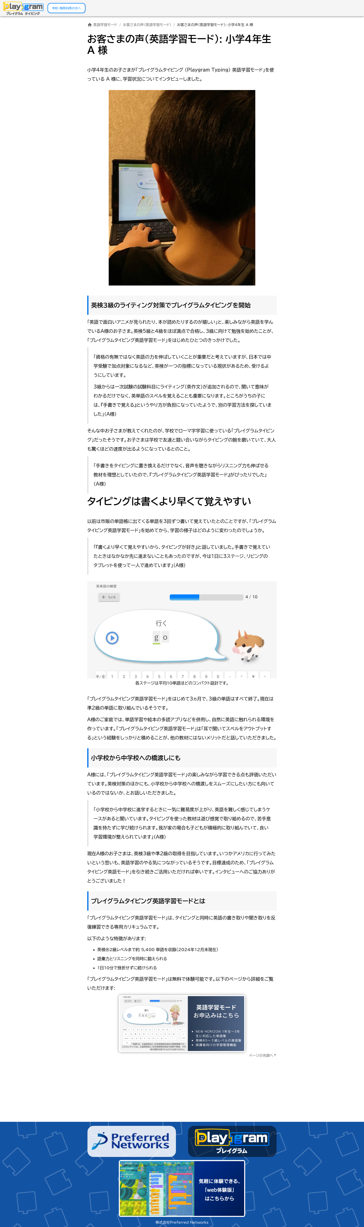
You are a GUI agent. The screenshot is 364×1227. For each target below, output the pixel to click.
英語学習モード (102, 24)
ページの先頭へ (263, 1055)
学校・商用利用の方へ (66, 8)
